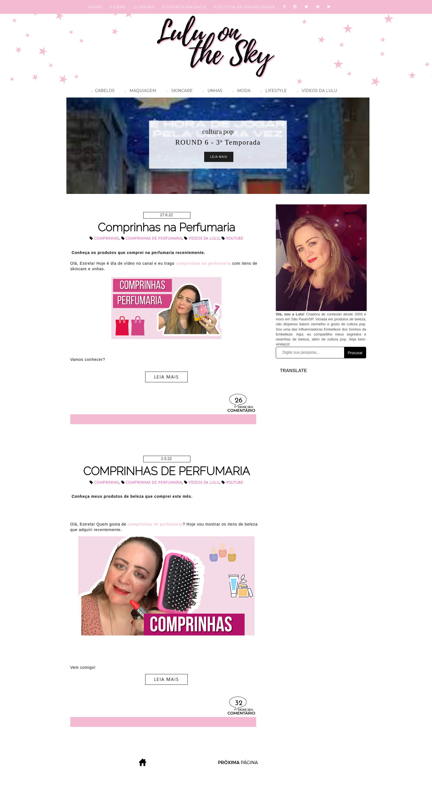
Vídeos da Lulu (316, 91)
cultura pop (218, 131)
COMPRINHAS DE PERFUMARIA (166, 471)
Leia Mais (218, 156)
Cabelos (102, 91)
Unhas (211, 91)
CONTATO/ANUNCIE (185, 7)
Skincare (178, 91)
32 (238, 703)
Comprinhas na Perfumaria (166, 227)
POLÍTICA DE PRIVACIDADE (245, 7)
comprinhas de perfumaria (154, 238)
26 (238, 400)
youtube (234, 238)
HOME (95, 7)
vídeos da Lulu (203, 238)
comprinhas (106, 238)
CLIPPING (144, 7)
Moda (240, 91)
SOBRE (118, 7)
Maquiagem (139, 91)
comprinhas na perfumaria (203, 263)
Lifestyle (272, 91)
